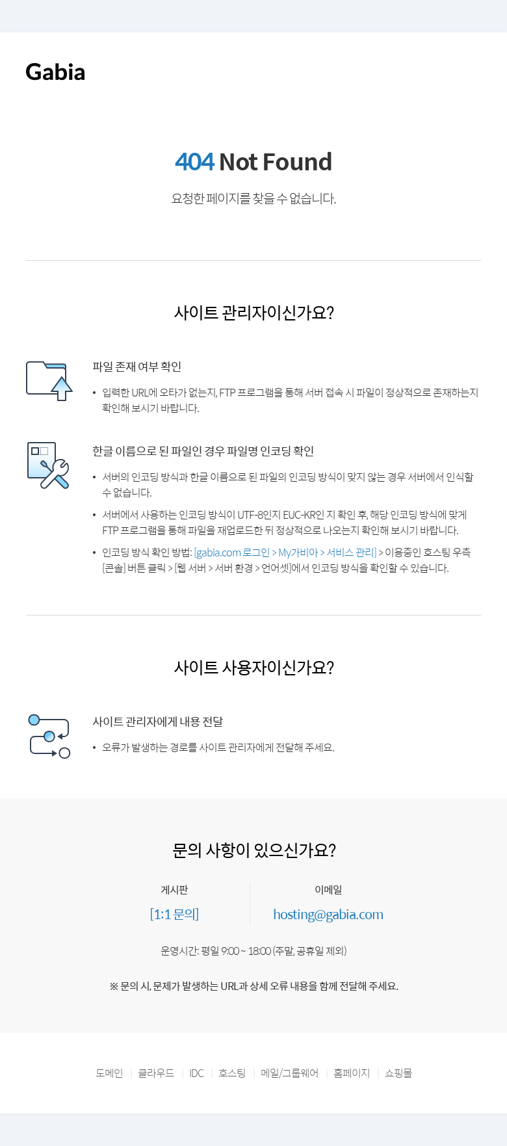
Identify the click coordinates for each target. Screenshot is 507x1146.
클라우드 (156, 1073)
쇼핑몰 (398, 1073)
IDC (196, 1073)
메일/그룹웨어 (289, 1073)
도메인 (109, 1073)
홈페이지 (351, 1073)
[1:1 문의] (174, 914)
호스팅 (232, 1073)
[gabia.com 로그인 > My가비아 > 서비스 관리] (285, 552)
